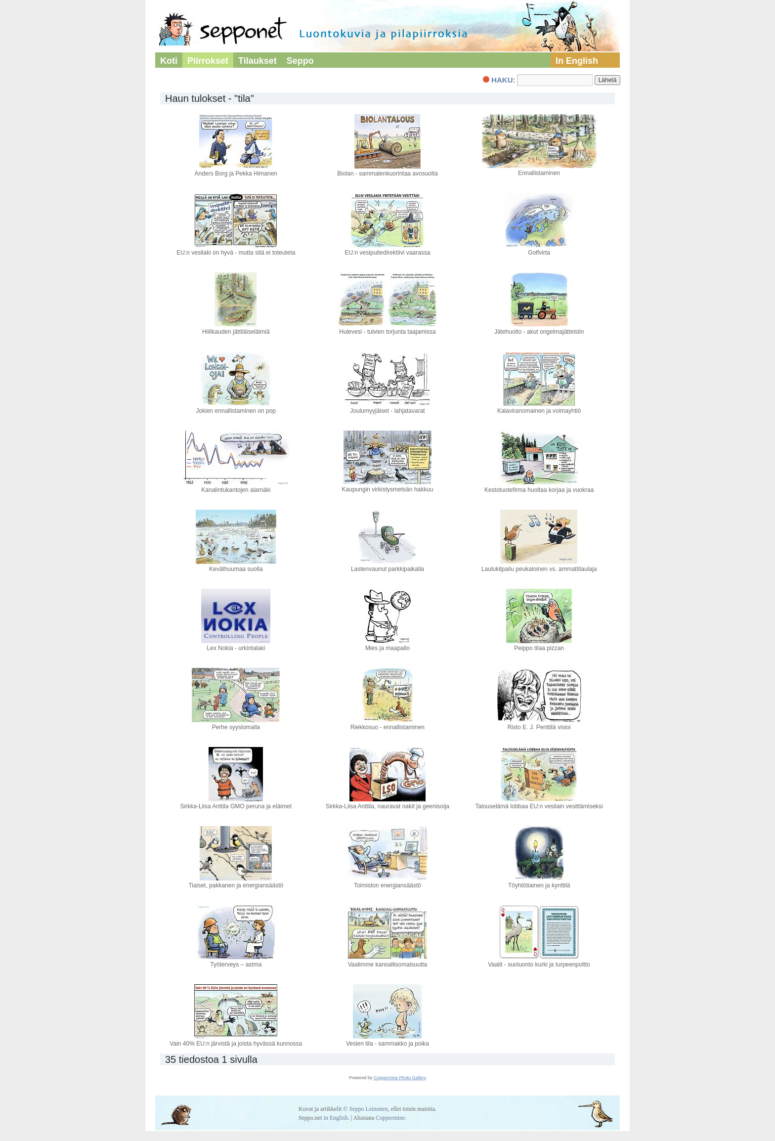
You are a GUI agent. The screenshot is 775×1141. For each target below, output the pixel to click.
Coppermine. (391, 1117)
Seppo (300, 61)
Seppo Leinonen (368, 1108)
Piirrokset (207, 61)
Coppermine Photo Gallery (400, 1077)
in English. (336, 1117)
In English (577, 61)
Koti (168, 61)
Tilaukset (257, 61)
